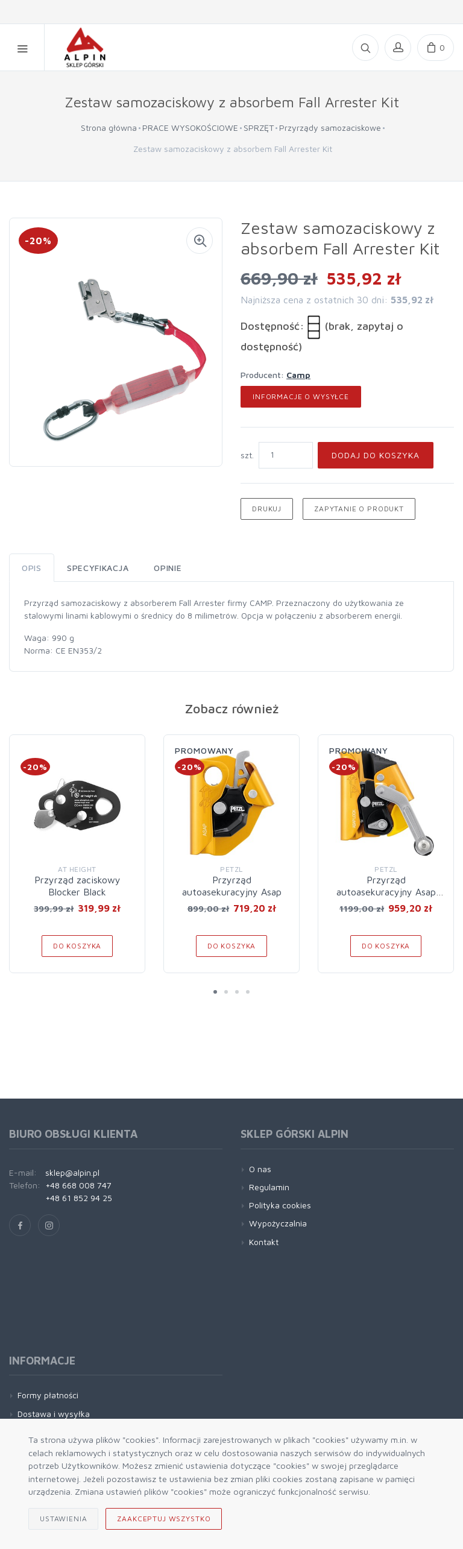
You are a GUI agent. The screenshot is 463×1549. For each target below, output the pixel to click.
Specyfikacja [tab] (97, 568)
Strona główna (109, 127)
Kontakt (264, 1242)
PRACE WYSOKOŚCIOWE (190, 127)
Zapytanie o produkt (359, 508)
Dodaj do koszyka (376, 455)
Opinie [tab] (167, 568)
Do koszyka (77, 945)
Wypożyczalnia (278, 1223)
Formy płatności (47, 1395)
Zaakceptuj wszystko (163, 1518)
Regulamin (269, 1187)
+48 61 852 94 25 (78, 1198)
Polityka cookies (280, 1205)
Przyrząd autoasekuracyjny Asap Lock (386, 891)
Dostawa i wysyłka (53, 1414)
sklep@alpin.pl (72, 1172)
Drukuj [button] (267, 508)
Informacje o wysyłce (301, 396)
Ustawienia (63, 1518)
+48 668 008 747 (78, 1185)
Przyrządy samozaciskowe (330, 127)
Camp (298, 375)
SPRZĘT (259, 127)
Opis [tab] (32, 568)
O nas (260, 1169)
